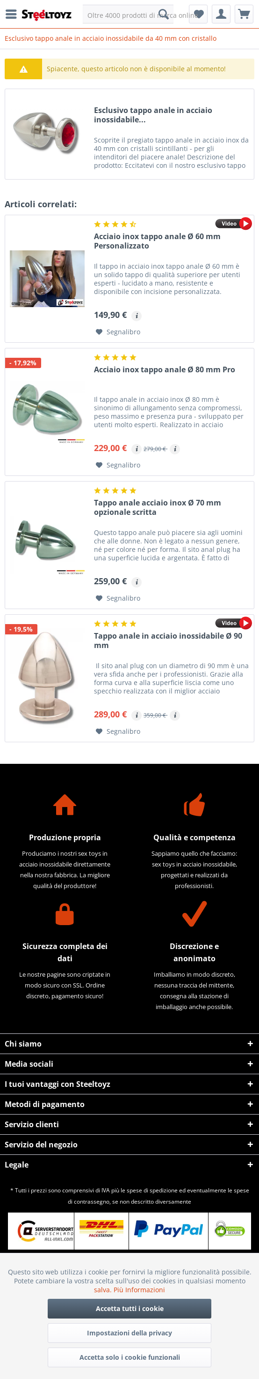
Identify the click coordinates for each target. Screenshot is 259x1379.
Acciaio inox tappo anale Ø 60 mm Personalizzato (157, 241)
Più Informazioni (139, 1289)
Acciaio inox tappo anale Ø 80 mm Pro (164, 370)
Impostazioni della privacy (129, 1332)
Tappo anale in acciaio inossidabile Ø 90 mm (168, 640)
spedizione (164, 1190)
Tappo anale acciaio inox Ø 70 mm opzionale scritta (157, 507)
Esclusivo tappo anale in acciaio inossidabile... (153, 115)
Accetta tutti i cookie (130, 1308)
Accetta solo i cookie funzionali (129, 1357)
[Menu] (13, 14)
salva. (104, 1289)
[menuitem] (13, 14)
